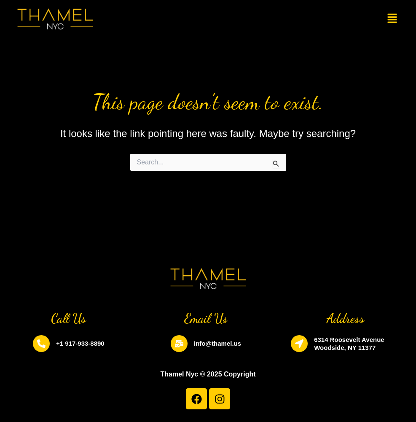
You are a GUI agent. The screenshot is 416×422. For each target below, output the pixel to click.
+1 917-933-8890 (80, 343)
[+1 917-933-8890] (41, 343)
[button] (392, 19)
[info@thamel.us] (179, 343)
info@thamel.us (217, 343)
